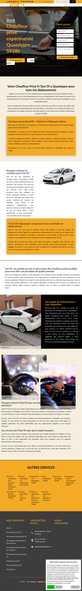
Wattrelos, (18, 144)
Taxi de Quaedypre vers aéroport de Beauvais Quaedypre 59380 (35, 498)
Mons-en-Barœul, (37, 141)
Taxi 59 (8, 528)
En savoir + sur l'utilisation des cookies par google (62, 578)
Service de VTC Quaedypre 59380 (35, 479)
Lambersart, (26, 141)
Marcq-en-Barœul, (61, 132)
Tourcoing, (50, 132)
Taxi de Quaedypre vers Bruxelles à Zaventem (47, 496)
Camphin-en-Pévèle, (59, 138)
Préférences (75, 587)
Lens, (29, 134)
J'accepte (51, 587)
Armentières (53, 134)
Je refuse (59, 587)
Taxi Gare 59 (10, 569)
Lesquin (71, 132)
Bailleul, (35, 138)
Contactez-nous (15, 60)
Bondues (25, 144)
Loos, (46, 141)
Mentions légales (44, 582)
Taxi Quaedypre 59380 (47, 478)
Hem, (72, 141)
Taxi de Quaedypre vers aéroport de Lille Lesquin (24, 480)
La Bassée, (42, 138)
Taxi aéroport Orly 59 (13, 532)
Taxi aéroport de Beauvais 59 (16, 536)
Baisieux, (28, 138)
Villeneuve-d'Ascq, (39, 132)
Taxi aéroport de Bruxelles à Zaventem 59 (16, 542)
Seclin (45, 134)
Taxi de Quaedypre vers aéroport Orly (24, 496)
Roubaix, (39, 134)
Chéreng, (70, 138)
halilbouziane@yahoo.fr (43, 547)
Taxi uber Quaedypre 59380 (58, 478)
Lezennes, (66, 141)
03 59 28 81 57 (40, 531)
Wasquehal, (17, 141)
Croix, (10, 141)
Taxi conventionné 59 (13, 565)
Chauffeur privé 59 (13, 561)
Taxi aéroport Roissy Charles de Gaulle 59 (16, 548)
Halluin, (11, 144)
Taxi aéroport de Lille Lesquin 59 (16, 555)
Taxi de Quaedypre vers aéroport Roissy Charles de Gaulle (12, 482)
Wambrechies (35, 144)
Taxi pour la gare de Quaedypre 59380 (12, 495)
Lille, (30, 132)
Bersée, (49, 138)
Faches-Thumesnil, (55, 141)
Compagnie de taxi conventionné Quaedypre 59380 (71, 480)
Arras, (34, 134)
